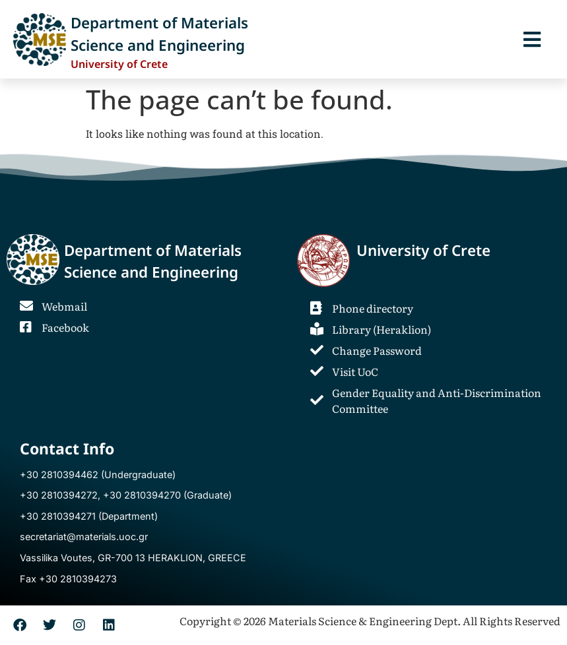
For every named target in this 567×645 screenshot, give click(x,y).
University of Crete (423, 250)
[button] (531, 39)
